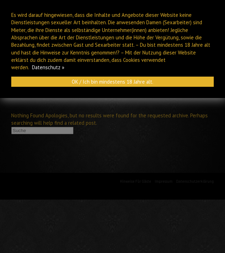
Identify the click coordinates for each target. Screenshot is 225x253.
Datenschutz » (48, 67)
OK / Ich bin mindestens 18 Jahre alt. (112, 81)
